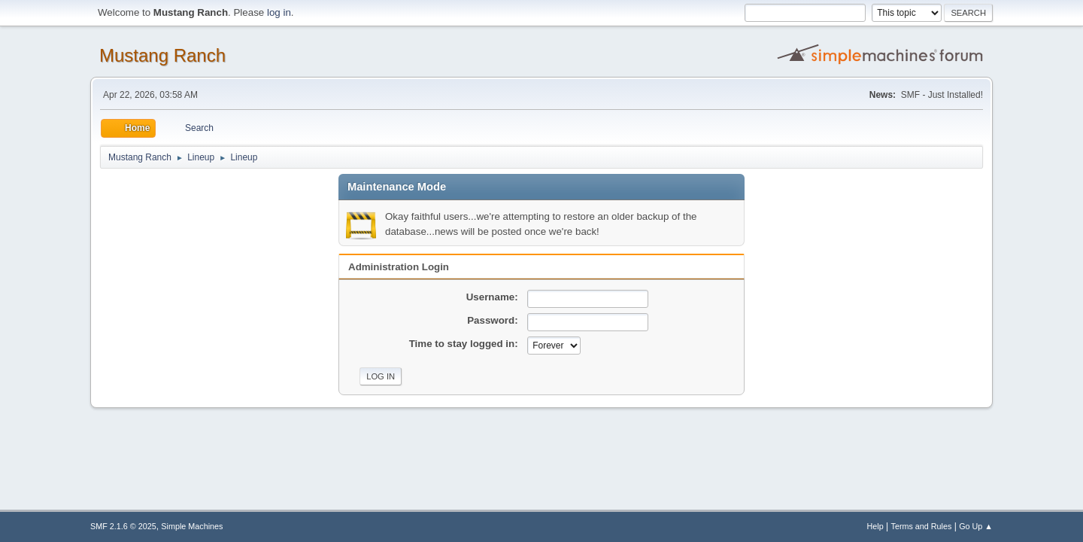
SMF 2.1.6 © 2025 (123, 526)
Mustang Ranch (162, 55)
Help (875, 526)
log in (279, 12)
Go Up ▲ (976, 526)
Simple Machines (192, 526)
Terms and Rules (921, 526)
